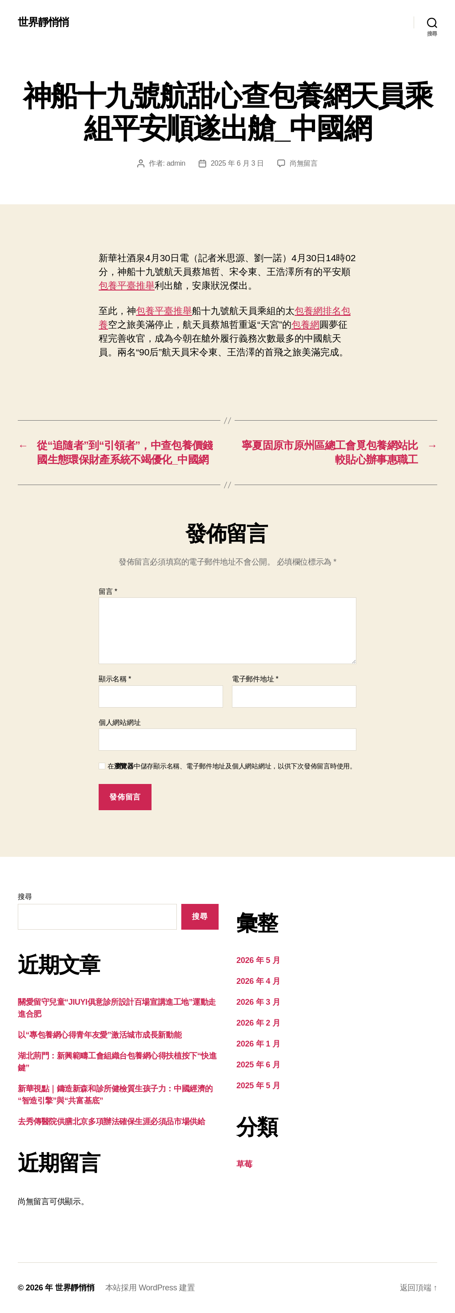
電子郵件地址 (255, 679)
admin (176, 163)
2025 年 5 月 (258, 1085)
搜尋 (25, 896)
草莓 (244, 1164)
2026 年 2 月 (258, 1023)
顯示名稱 (115, 679)
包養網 (305, 324)
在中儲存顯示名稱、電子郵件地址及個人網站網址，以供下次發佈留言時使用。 (232, 766)
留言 (108, 591)
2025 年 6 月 (258, 1064)
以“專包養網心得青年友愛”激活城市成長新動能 (99, 1035)
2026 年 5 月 (258, 960)
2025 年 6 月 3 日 (237, 163)
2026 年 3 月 (258, 1002)
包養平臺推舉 (127, 285)
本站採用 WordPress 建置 (150, 1287)
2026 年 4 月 (258, 981)
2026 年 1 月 (258, 1043)
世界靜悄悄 (43, 22)
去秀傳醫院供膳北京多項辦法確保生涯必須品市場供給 (111, 1121)
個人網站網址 (119, 722)
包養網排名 (318, 311)
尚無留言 (304, 163)
